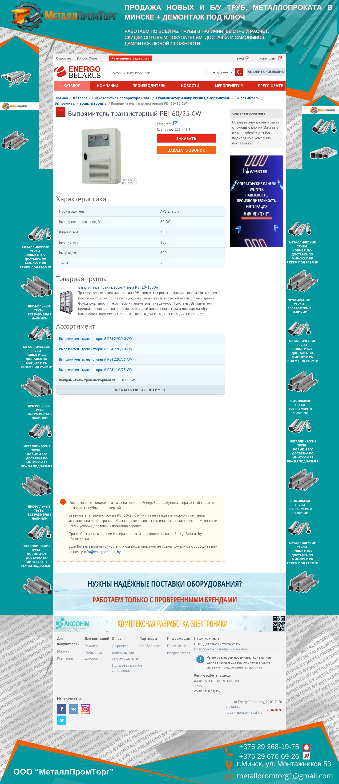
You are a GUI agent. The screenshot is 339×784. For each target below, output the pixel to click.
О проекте (63, 58)
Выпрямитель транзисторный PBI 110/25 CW (95, 369)
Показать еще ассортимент (140, 389)
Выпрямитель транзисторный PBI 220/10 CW (95, 338)
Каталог (72, 85)
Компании (107, 85)
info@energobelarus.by (102, 551)
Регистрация (268, 58)
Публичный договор (94, 655)
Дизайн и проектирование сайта (244, 709)
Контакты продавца (248, 113)
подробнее (253, 667)
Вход (240, 58)
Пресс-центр (270, 85)
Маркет (63, 651)
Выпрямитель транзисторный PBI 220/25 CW (95, 359)
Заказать (186, 138)
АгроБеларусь (150, 645)
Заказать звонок (186, 150)
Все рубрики (221, 72)
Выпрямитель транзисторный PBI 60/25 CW (149, 103)
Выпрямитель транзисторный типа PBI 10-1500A (118, 287)
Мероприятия (229, 85)
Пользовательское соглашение (127, 668)
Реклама (91, 645)
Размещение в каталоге (130, 58)
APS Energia (169, 211)
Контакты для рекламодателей (125, 655)
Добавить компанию (266, 72)
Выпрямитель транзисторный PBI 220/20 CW (95, 348)
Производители (149, 85)
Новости (190, 85)
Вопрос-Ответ (87, 58)
